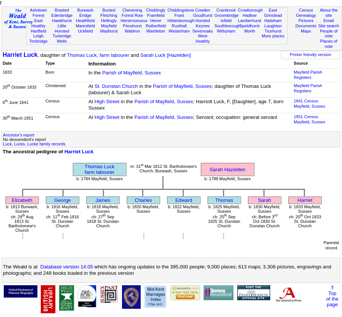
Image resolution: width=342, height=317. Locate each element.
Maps (306, 31)
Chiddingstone (181, 10)
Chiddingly (155, 10)
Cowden (202, 10)
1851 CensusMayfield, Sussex (309, 119)
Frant (179, 15)
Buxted (108, 10)
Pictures (306, 20)
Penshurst (132, 26)
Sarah (264, 200)
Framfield (155, 15)
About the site (329, 13)
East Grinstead (273, 13)
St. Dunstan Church (116, 86)
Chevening (132, 10)
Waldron (132, 31)
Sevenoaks (202, 31)
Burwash (85, 10)
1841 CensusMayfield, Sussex (309, 103)
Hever (155, 20)
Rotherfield (156, 26)
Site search (328, 26)
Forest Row (132, 15)
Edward (183, 200)
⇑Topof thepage (332, 296)
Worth (249, 31)
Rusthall (179, 26)
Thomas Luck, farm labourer (98, 55)
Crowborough (250, 10)
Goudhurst (203, 15)
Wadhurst (108, 31)
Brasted (62, 10)
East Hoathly (38, 23)
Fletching (108, 15)
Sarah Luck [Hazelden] (165, 55)
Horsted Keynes (202, 23)
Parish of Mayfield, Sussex (131, 73)
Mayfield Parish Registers (308, 75)
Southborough (227, 26)
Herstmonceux (133, 20)
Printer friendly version (311, 54)
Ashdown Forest (38, 13)
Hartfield (38, 31)
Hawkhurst (61, 20)
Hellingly (109, 20)
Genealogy (306, 15)
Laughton (273, 26)
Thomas (224, 200)
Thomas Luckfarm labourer (99, 169)
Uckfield (85, 31)
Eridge (85, 15)
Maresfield (85, 26)
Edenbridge (62, 15)
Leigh (38, 36)
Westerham (179, 31)
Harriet (304, 200)
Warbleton (155, 31)
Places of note (329, 44)
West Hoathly (203, 38)
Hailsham (273, 20)
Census (306, 10)
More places (273, 36)
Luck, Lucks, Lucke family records (34, 144)
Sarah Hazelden (227, 169)
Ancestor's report (18, 135)
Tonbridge (38, 41)
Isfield (226, 20)
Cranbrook (226, 10)
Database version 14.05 (66, 267)
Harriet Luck (20, 55)
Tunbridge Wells (62, 38)
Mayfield (108, 26)
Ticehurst (273, 31)
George (62, 200)
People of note (329, 34)
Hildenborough (181, 20)
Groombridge (226, 15)
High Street (106, 101)
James (102, 200)
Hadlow (249, 15)
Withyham (226, 31)
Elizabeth (22, 200)
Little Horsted (62, 28)
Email (329, 20)
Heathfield (85, 20)
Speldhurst (249, 26)
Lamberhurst (249, 20)
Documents (306, 26)
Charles (143, 200)
